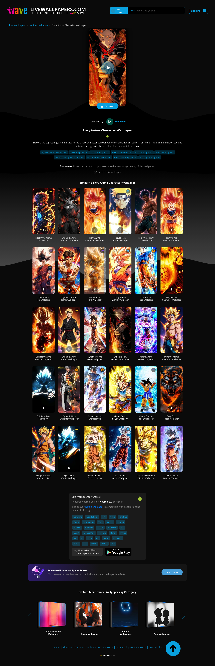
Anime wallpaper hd (100, 152)
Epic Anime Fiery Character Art (145, 239)
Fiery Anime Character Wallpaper (94, 239)
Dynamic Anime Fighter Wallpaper (69, 298)
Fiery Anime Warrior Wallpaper (171, 239)
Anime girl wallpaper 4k (150, 157)
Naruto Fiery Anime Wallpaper (120, 239)
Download (107, 106)
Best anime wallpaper (121, 152)
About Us (67, 647)
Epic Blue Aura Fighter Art (43, 417)
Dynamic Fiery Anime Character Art (120, 358)
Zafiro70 (115, 121)
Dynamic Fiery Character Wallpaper (69, 417)
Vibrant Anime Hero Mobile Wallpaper (146, 477)
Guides (158, 647)
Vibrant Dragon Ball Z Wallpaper (145, 417)
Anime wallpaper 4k (78, 152)
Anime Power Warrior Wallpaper (171, 477)
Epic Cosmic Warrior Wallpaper (120, 477)
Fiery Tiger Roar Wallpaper (172, 417)
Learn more (172, 572)
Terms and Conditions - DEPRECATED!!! (94, 647)
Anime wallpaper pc (143, 152)
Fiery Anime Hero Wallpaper (95, 298)
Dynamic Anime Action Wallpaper (95, 358)
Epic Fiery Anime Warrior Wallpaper (43, 358)
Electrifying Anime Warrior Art (43, 239)
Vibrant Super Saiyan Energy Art (120, 417)
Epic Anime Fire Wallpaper (43, 298)
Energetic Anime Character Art (43, 477)
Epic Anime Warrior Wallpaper (69, 477)
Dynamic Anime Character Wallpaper (171, 358)
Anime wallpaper (39, 25)
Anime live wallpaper (165, 152)
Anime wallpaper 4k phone (99, 157)
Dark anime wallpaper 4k (125, 157)
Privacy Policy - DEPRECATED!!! (131, 647)
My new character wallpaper (54, 152)
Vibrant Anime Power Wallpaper (146, 358)
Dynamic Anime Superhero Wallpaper (69, 239)
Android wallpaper (93, 506)
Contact (57, 647)
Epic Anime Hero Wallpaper (146, 298)
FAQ (151, 647)
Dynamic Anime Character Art (94, 417)
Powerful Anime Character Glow (94, 477)
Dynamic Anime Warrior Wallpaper (69, 358)
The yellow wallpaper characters (69, 157)
